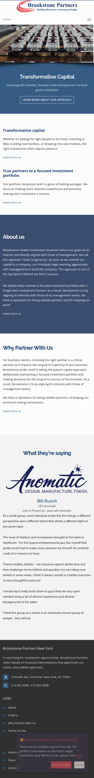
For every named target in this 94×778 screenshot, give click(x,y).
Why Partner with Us (19, 723)
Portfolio (11, 752)
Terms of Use (14, 731)
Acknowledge (61, 765)
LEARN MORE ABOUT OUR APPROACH (47, 100)
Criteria (10, 715)
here (79, 755)
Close (79, 765)
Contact (11, 768)
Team (9, 760)
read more (10, 157)
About (9, 707)
